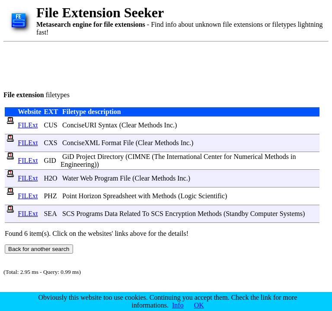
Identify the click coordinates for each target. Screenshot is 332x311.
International (184, 156)
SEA (50, 213)
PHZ (50, 196)
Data (111, 213)
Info (178, 305)
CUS (50, 125)
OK (199, 305)
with (144, 196)
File (128, 142)
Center (213, 156)
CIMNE (139, 156)
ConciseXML (81, 142)
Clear (129, 125)
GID (50, 160)
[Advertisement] (160, 64)
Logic (188, 196)
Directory (110, 156)
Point (69, 196)
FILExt (28, 125)
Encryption (180, 213)
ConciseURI (79, 125)
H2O (50, 178)
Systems (291, 213)
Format (111, 142)
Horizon (90, 196)
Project (86, 156)
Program (106, 178)
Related (129, 213)
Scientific (211, 196)
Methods (150, 125)
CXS (50, 142)
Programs (90, 213)
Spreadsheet (119, 196)
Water (70, 178)
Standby (237, 213)
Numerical (248, 156)
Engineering (77, 164)
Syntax (107, 125)
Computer (264, 213)
